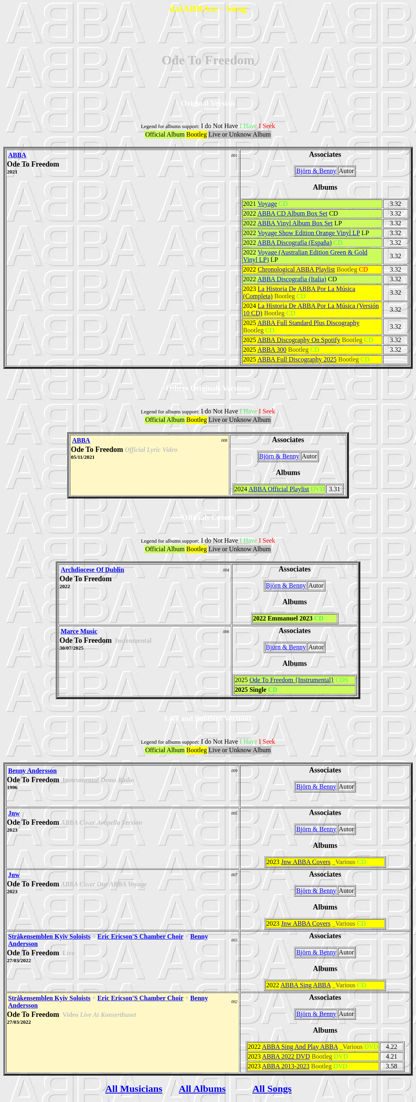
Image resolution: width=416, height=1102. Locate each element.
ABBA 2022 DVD (286, 1056)
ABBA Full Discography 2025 (296, 359)
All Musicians (133, 1088)
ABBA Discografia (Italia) (291, 279)
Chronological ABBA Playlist (296, 269)
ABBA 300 (271, 349)
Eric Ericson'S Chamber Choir (140, 936)
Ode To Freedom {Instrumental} (291, 679)
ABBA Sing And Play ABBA (300, 1046)
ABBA (17, 155)
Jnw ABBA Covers (306, 861)
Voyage (267, 203)
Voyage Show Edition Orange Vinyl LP (309, 232)
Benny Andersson (32, 770)
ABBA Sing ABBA (305, 985)
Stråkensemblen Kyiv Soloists (49, 936)
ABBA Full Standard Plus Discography (308, 322)
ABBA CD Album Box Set (292, 213)
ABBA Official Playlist (279, 489)
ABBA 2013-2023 (286, 1066)
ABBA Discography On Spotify (298, 339)
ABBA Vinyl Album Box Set (294, 223)
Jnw (14, 813)
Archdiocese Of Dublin (92, 569)
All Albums (202, 1088)
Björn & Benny (316, 170)
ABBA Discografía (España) (294, 242)
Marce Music (79, 631)
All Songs (272, 1088)
